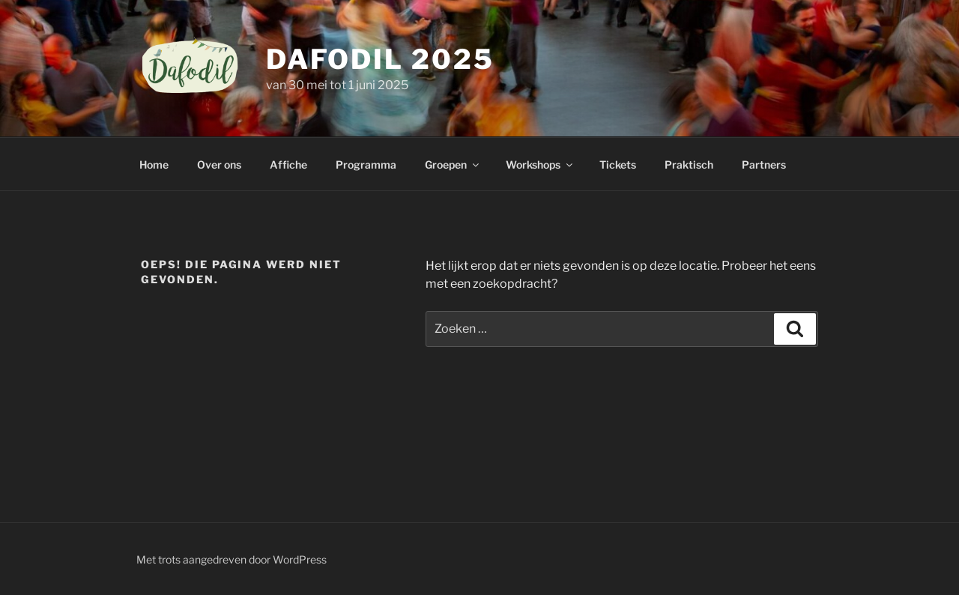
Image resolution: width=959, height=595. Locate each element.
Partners (764, 164)
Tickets (617, 164)
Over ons (219, 164)
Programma (366, 164)
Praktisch (689, 164)
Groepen (453, 164)
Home (154, 164)
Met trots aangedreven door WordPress (231, 559)
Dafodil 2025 (380, 59)
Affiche (288, 164)
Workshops (540, 164)
